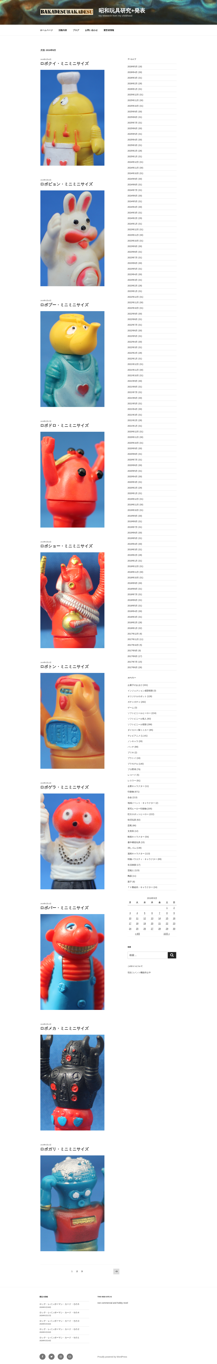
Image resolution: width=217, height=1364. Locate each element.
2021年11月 (133, 370)
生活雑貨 (132, 865)
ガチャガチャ (134, 702)
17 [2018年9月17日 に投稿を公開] (130, 923)
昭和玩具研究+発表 (122, 11)
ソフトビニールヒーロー (139, 713)
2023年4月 (133, 274)
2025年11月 (133, 100)
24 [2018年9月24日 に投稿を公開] (130, 928)
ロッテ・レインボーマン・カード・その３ (59, 1321)
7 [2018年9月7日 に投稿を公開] (159, 913)
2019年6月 (133, 532)
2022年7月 (133, 325)
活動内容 (62, 30)
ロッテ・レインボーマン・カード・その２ (59, 1329)
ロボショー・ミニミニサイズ (66, 546)
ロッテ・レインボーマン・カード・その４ (59, 1312)
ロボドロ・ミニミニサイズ (64, 425)
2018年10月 (133, 577)
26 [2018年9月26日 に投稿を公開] (144, 928)
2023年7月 (133, 257)
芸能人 (131, 870)
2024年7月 (133, 190)
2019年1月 (133, 561)
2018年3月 (133, 617)
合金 (130, 797)
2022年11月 (133, 302)
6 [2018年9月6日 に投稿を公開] (152, 913)
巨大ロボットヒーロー (138, 814)
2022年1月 (133, 358)
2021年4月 (133, 409)
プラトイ (132, 758)
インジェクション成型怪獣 (140, 690)
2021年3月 (133, 415)
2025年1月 (133, 156)
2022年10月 (133, 308)
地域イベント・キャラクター (141, 803)
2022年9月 (133, 314)
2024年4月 (133, 207)
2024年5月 (133, 201)
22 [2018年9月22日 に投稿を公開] (167, 923)
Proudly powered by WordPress (112, 1357)
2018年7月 (133, 594)
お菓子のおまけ (135, 685)
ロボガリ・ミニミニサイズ (64, 1149)
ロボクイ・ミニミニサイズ (64, 63)
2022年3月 (133, 347)
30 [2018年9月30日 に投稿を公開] (174, 928)
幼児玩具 (132, 820)
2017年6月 (133, 667)
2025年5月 (133, 134)
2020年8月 (133, 454)
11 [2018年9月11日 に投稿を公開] (137, 918)
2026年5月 (133, 66)
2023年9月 (133, 246)
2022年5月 (133, 336)
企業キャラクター (136, 786)
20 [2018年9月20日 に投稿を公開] (152, 923)
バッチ (131, 747)
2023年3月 (133, 280)
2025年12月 (133, 94)
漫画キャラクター (136, 853)
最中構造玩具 (134, 842)
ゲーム (131, 707)
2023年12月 (133, 229)
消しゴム (132, 848)
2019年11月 (133, 504)
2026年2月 (133, 83)
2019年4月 (133, 544)
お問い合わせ (91, 30)
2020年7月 (133, 459)
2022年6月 (133, 330)
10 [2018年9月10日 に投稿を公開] (130, 918)
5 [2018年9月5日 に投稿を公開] (144, 913)
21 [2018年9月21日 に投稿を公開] (159, 923)
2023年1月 (133, 291)
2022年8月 (133, 319)
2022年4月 (133, 342)
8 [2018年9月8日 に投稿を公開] (167, 913)
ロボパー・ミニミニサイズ (64, 908)
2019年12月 (133, 499)
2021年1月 (133, 426)
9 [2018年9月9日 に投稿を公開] (174, 913)
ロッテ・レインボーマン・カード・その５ (59, 1304)
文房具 (131, 831)
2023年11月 (133, 235)
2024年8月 (133, 184)
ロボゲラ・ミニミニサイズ (64, 787)
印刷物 (131, 791)
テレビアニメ (134, 735)
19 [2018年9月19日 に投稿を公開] (144, 923)
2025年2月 (133, 151)
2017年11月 (133, 639)
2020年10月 (133, 443)
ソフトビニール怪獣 (137, 724)
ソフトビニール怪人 (137, 719)
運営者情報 (109, 30)
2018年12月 (133, 566)
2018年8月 (133, 589)
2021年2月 (133, 420)
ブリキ (131, 752)
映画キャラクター (136, 837)
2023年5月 (133, 269)
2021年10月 (133, 375)
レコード (132, 775)
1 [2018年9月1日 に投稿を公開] (167, 908)
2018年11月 (133, 572)
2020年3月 (133, 482)
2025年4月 (133, 139)
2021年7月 (133, 392)
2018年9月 (133, 583)
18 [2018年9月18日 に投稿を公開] (137, 923)
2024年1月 (133, 224)
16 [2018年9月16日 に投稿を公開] (174, 918)
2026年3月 (133, 78)
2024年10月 (133, 173)
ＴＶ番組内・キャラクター (140, 887)
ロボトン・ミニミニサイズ (64, 667)
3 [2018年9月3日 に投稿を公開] (130, 913)
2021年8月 (133, 386)
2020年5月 (133, 471)
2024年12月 (133, 162)
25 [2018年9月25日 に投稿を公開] (137, 928)
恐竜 (130, 825)
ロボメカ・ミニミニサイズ (64, 1028)
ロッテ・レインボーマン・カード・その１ (59, 1337)
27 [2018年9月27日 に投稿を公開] (152, 928)
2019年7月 (133, 527)
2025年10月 (133, 106)
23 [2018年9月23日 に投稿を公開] (174, 923)
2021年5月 (133, 403)
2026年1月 (133, 89)
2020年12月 (133, 431)
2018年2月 (133, 622)
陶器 (130, 876)
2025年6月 (133, 128)
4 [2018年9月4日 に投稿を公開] (137, 913)
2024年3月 (133, 212)
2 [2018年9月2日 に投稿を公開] (174, 908)
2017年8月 (133, 656)
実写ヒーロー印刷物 (137, 808)
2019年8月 (133, 521)
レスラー (132, 780)
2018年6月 (133, 600)
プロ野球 (132, 769)
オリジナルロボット (137, 696)
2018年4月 (133, 611)
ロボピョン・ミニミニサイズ (66, 184)
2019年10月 (133, 510)
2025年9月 (133, 111)
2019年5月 (133, 538)
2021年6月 (133, 398)
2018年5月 (133, 605)
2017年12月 (133, 634)
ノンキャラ (133, 741)
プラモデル (133, 764)
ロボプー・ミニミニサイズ (64, 305)
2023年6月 (133, 263)
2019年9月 (133, 516)
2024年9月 (133, 179)
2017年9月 (133, 650)
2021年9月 (133, 381)
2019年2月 (133, 555)
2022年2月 (133, 353)
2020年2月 (133, 488)
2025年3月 (133, 145)
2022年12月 (133, 297)
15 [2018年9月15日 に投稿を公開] (167, 918)
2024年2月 (133, 218)
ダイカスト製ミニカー (138, 730)
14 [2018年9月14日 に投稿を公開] (159, 918)
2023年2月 (133, 285)
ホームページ (46, 30)
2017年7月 (133, 662)
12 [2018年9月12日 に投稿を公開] (144, 918)
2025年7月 (133, 122)
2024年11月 (133, 168)
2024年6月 (133, 195)
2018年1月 (133, 628)
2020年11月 (133, 437)
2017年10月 (133, 645)
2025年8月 (133, 117)
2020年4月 (133, 476)
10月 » (167, 934)
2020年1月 (133, 493)
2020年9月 (133, 448)
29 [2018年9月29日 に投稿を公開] (167, 928)
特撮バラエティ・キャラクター (142, 859)
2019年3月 (133, 549)
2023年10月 (133, 241)
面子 (130, 881)
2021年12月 (133, 364)
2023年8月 (133, 252)
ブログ (76, 30)
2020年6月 (133, 465)
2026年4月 (133, 72)
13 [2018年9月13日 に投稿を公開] (152, 918)
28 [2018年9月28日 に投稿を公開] (159, 928)
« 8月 (137, 934)
